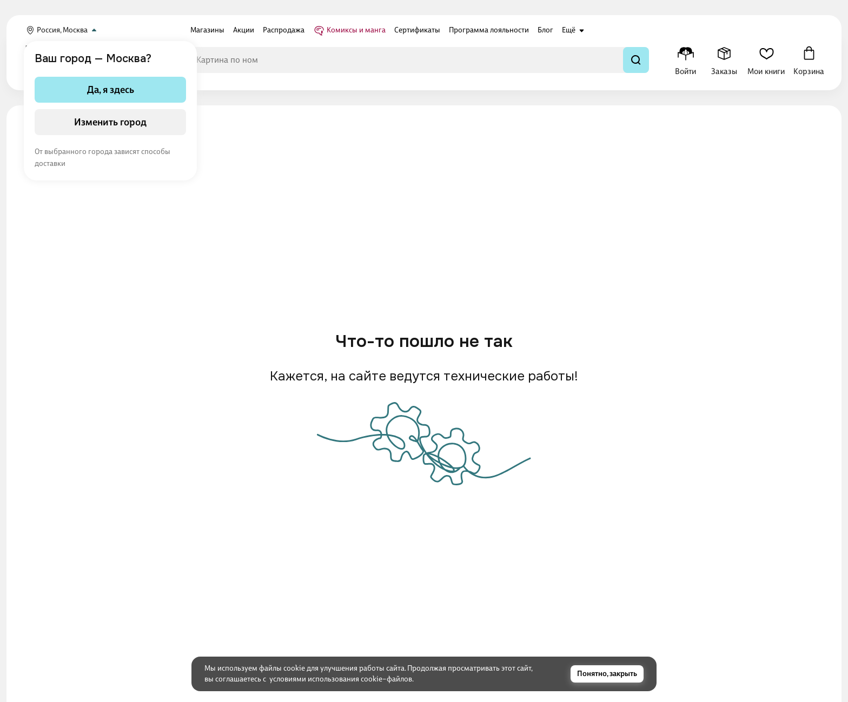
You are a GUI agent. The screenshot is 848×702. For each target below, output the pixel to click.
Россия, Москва (62, 30)
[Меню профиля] (685, 60)
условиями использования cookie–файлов (340, 679)
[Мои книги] (766, 60)
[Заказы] (724, 60)
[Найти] (636, 60)
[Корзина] (808, 60)
